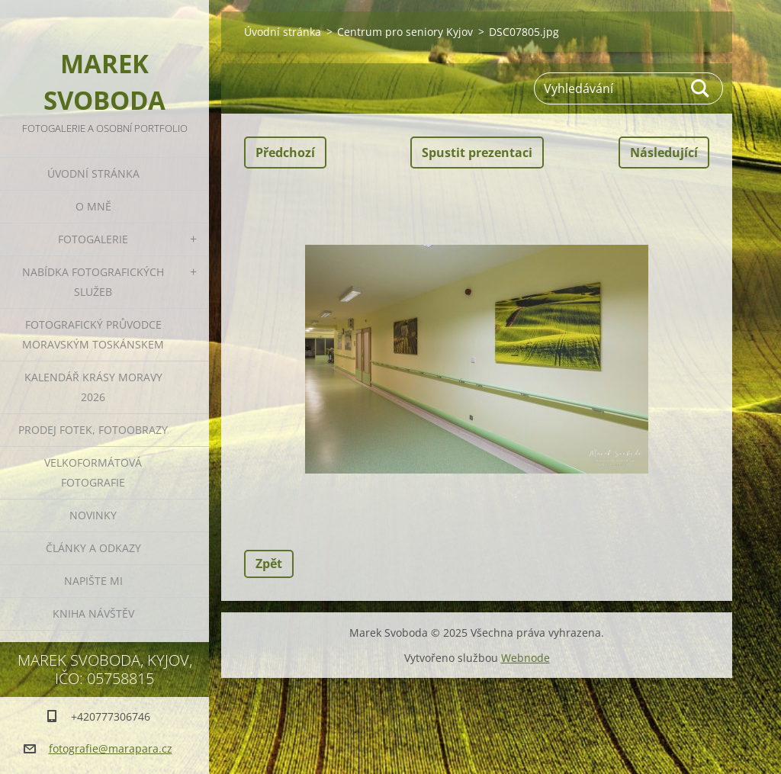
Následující (664, 152)
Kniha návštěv (93, 613)
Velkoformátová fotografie (93, 472)
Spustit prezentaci (477, 152)
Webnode (525, 657)
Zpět (269, 563)
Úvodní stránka (93, 173)
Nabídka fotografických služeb (93, 282)
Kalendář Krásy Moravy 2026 (93, 387)
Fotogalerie (93, 239)
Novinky (93, 515)
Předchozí (285, 152)
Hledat (701, 88)
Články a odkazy (93, 548)
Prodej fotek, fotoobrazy (93, 429)
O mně (93, 206)
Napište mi (93, 580)
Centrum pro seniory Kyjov (405, 31)
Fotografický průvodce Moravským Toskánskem (93, 334)
